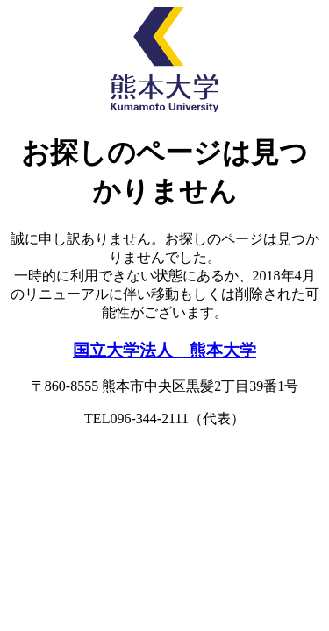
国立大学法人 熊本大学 (164, 350)
